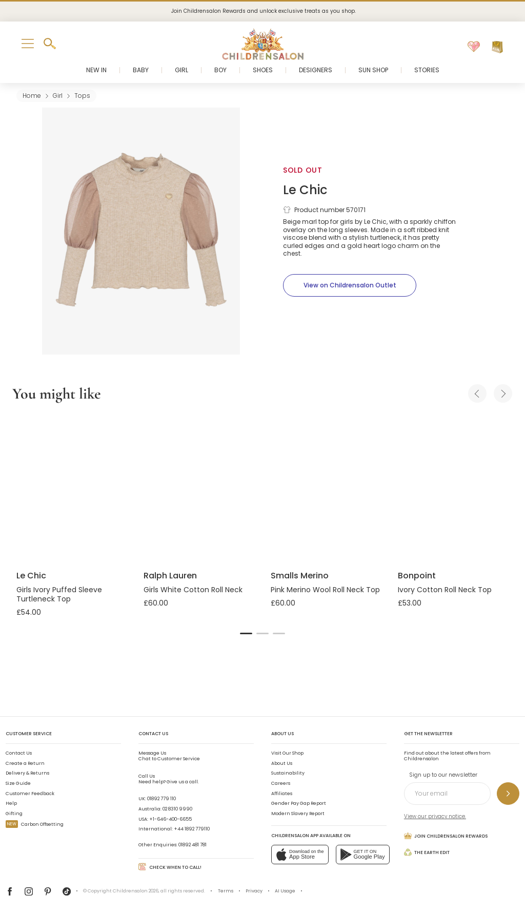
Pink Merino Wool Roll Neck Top (325, 589)
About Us (281, 763)
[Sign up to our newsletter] (508, 793)
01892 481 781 (192, 845)
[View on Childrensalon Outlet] (349, 285)
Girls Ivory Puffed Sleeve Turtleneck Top (59, 594)
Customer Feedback (30, 793)
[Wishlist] (474, 47)
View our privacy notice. (435, 816)
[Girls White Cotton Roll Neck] (198, 488)
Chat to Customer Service (169, 756)
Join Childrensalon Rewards (446, 836)
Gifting (14, 813)
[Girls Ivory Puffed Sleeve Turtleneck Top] (71, 488)
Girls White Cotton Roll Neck (193, 589)
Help (11, 803)
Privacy (254, 891)
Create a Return (25, 763)
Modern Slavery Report (298, 813)
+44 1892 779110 (192, 829)
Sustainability (288, 773)
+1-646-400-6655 (170, 819)
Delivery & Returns (27, 773)
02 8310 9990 (177, 809)
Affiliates (281, 793)
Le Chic (305, 189)
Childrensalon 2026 (135, 891)
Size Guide (18, 783)
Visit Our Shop (287, 753)
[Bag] (497, 47)
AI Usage (285, 891)
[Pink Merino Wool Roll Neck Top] (326, 488)
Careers (280, 783)
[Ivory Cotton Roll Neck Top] (453, 488)
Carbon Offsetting (35, 824)
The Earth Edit (427, 852)
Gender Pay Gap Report (298, 803)
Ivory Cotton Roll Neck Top (445, 589)
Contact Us (19, 753)
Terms (225, 891)
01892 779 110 (161, 799)
